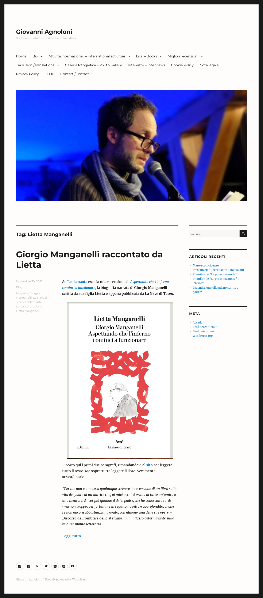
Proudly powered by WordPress (66, 579)
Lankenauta (77, 282)
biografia (22, 293)
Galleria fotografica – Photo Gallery (93, 65)
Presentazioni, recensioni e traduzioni (218, 270)
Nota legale (209, 65)
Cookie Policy (182, 65)
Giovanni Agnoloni (44, 31)
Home (21, 56)
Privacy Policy (27, 74)
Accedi (197, 322)
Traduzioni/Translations (35, 65)
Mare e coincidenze (206, 265)
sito (149, 465)
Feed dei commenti (205, 331)
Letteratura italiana (29, 306)
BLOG (49, 74)
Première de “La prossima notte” (215, 274)
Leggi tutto (71, 536)
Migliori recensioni (183, 56)
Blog (19, 287)
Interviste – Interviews (146, 65)
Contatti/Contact (74, 74)
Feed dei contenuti (205, 327)
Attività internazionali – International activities (87, 56)
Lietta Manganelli (28, 311)
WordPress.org (203, 336)
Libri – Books (146, 56)
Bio (35, 56)
